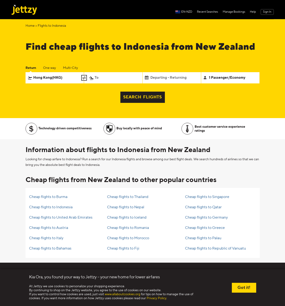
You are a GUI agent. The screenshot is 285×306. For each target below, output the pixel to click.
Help (253, 12)
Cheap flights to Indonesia (51, 207)
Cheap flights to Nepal (125, 207)
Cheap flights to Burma (48, 197)
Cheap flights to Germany (206, 218)
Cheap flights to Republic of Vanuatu (215, 248)
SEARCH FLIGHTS (142, 97)
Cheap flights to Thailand (127, 197)
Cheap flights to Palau (203, 238)
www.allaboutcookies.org (122, 294)
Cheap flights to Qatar (203, 207)
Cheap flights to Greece (205, 228)
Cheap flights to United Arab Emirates (61, 218)
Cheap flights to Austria (48, 228)
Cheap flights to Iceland (127, 218)
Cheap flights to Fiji (123, 248)
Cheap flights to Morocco (128, 238)
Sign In (267, 12)
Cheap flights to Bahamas (50, 248)
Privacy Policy (156, 298)
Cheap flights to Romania (128, 228)
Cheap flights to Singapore (207, 197)
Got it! (243, 288)
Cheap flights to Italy (46, 238)
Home (30, 25)
